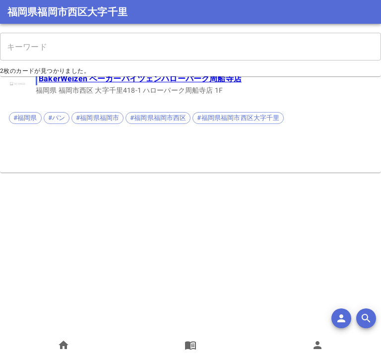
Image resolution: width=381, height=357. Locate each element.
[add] (341, 318)
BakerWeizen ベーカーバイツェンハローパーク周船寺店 (140, 78)
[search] (366, 318)
